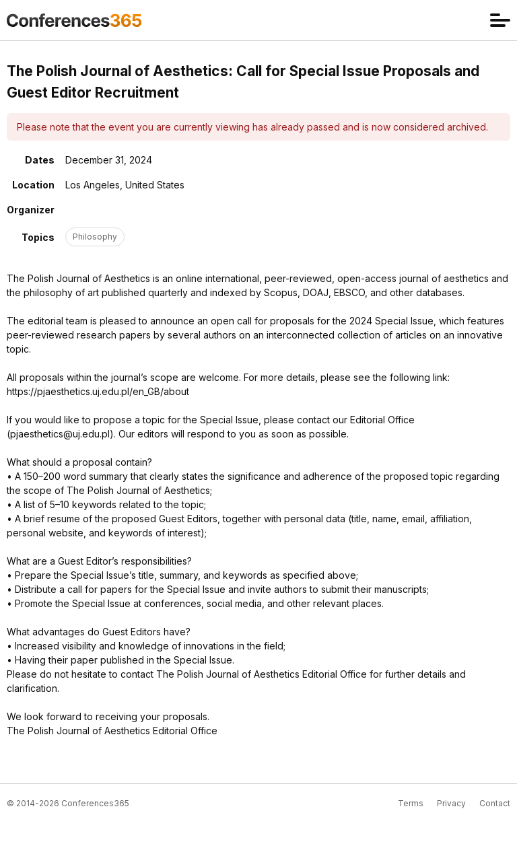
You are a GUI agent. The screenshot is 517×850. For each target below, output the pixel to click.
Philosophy (95, 237)
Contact (494, 803)
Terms (410, 803)
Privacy (451, 803)
